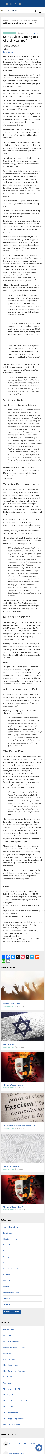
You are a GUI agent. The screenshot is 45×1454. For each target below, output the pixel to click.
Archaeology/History (11, 1227)
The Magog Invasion (11, 1395)
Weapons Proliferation (11, 1424)
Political (6, 1286)
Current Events (9, 33)
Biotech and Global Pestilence (14, 1347)
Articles (27, 20)
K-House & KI (8, 1262)
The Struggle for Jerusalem (13, 1418)
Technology (7, 1383)
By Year (34, 20)
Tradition (6, 1304)
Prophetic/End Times (11, 1292)
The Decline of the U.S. (11, 1389)
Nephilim (6, 1274)
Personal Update (16, 20)
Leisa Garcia (36, 33)
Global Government (10, 1365)
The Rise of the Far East (12, 1412)
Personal (6, 1280)
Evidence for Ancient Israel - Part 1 (22, 1444)
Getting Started (9, 1256)
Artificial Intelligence (11, 1341)
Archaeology (8, 1335)
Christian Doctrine (10, 1239)
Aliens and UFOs (9, 1329)
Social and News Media (11, 1377)
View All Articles (12, 1312)
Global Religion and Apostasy (14, 1371)
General (6, 1250)
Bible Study (7, 1233)
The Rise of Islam (9, 1406)
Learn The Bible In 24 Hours (13, 1268)
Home (5, 20)
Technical (6, 1298)
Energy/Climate (9, 1359)
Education (7, 1353)
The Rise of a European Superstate (16, 1400)
